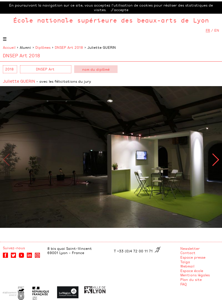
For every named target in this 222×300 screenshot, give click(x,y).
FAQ (183, 284)
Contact (187, 252)
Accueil (9, 47)
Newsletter (190, 248)
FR (208, 30)
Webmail (187, 266)
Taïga (185, 261)
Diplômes (43, 47)
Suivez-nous (14, 247)
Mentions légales (195, 274)
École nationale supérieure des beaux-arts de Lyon (111, 20)
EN (216, 30)
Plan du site (191, 279)
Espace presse (192, 257)
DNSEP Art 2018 (69, 47)
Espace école (191, 270)
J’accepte (119, 9)
